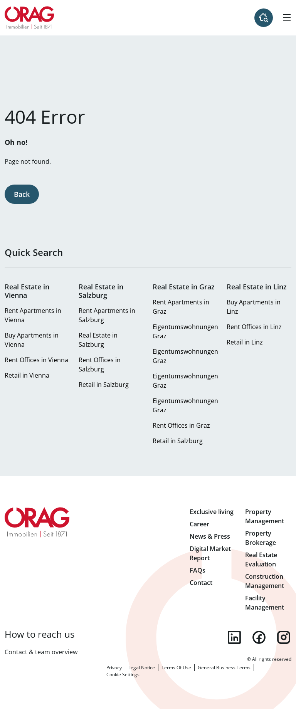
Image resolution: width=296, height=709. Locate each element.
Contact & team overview (41, 652)
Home (29, 17)
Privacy (114, 667)
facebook (259, 637)
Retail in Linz (245, 342)
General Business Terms (224, 667)
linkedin (234, 637)
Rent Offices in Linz (254, 327)
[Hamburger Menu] (286, 18)
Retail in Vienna (27, 375)
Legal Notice (141, 667)
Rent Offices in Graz (181, 425)
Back (22, 194)
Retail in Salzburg (104, 384)
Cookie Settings (123, 674)
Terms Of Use (176, 667)
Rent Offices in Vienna (36, 360)
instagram (283, 637)
